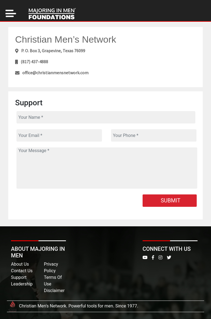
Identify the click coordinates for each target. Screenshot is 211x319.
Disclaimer (54, 290)
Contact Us (22, 270)
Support (18, 277)
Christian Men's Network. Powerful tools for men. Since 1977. (72, 306)
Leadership (22, 284)
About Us (20, 264)
